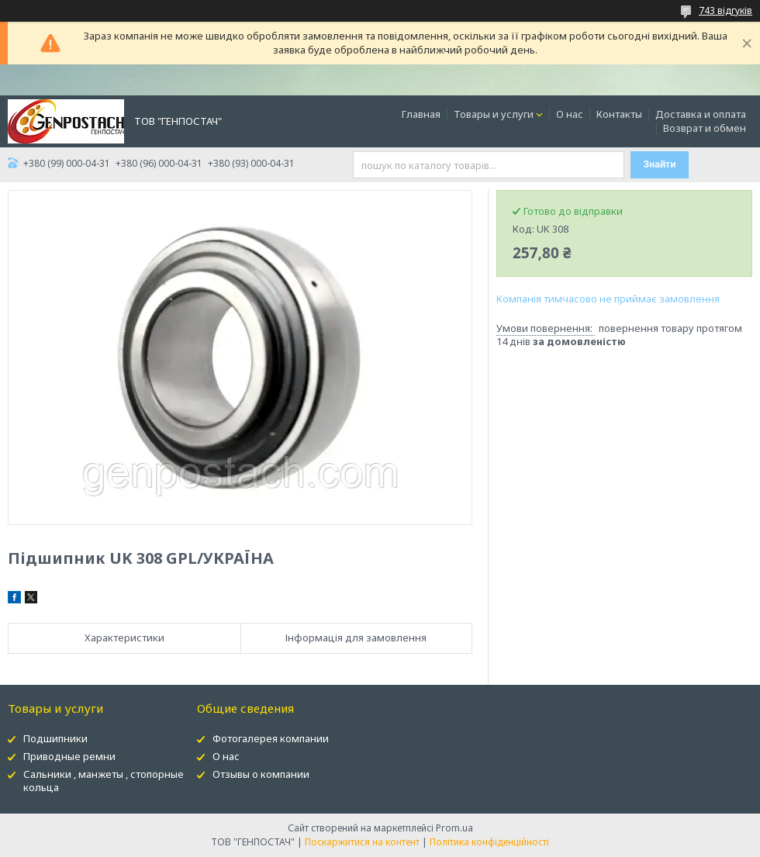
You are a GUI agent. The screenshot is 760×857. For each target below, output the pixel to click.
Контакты (619, 114)
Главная (421, 114)
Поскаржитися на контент (362, 841)
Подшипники (55, 738)
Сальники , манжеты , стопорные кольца (103, 780)
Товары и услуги (494, 114)
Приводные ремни (69, 756)
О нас (569, 114)
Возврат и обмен (704, 128)
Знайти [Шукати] (660, 164)
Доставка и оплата (700, 114)
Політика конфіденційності (489, 841)
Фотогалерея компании (270, 738)
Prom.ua (454, 828)
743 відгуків (725, 10)
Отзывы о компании (260, 774)
